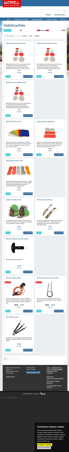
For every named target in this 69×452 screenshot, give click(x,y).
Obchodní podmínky (37, 19)
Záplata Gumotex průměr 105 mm (47, 43)
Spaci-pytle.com (50, 381)
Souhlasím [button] (41, 444)
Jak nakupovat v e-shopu (20, 19)
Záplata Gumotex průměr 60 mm (15, 43)
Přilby (4, 411)
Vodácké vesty (7, 420)
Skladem (36, 36)
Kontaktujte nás (33, 372)
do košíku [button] (28, 76)
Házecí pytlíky (7, 414)
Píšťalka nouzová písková (44, 200)
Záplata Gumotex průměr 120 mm (16, 82)
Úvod (8, 19)
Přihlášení (48, 15)
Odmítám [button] (48, 444)
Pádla (4, 408)
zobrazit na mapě (10, 376)
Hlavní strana (3, 397)
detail (8, 76)
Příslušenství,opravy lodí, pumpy (12, 417)
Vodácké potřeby (7, 405)
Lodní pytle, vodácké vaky (9, 402)
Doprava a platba (52, 19)
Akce (30, 36)
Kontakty (63, 19)
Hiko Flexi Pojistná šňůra (13, 278)
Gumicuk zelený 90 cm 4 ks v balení (47, 278)
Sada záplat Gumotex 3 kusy (14, 160)
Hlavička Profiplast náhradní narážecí (17, 239)
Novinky (24, 36)
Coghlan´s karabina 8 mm (13, 200)
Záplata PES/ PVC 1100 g (13, 121)
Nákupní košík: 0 (60, 15)
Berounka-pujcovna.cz (58, 378)
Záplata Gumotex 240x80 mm (46, 121)
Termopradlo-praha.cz (52, 385)
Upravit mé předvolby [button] (44, 447)
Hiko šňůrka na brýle (12, 317)
